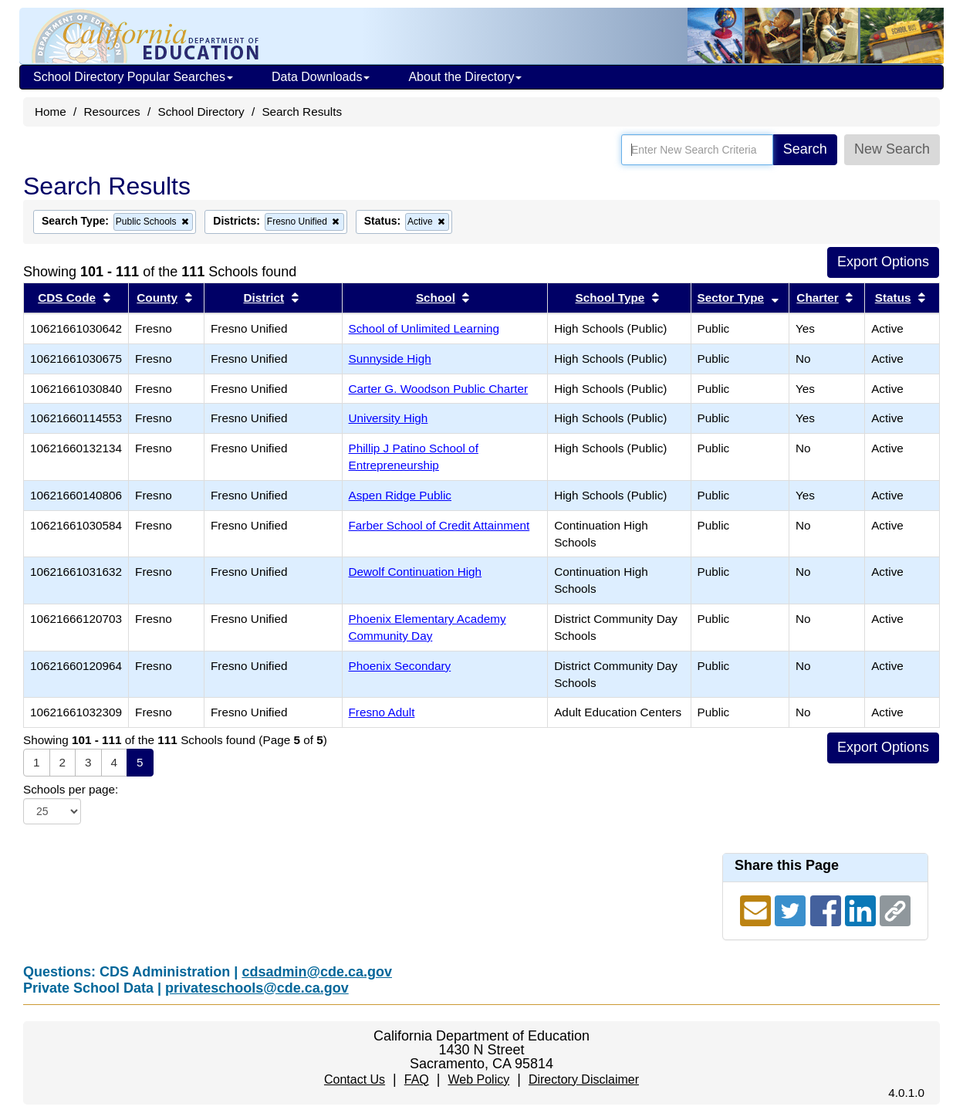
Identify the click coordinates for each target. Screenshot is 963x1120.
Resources (112, 111)
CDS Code (67, 297)
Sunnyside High (390, 358)
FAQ (416, 1079)
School (435, 297)
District (263, 297)
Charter (817, 297)
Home (50, 111)
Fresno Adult (382, 712)
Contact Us (354, 1079)
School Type (610, 297)
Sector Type (731, 297)
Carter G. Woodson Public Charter (439, 388)
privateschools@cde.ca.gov (257, 988)
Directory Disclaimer (584, 1079)
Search (805, 149)
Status (893, 297)
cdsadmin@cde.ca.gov (317, 972)
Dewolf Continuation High (415, 571)
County (157, 297)
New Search (892, 149)
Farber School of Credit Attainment (439, 525)
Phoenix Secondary (400, 665)
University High (388, 418)
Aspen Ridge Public (400, 495)
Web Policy (478, 1079)
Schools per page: (70, 789)
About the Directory (465, 76)
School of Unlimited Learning (424, 328)
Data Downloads (321, 76)
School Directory (200, 111)
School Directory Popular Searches (133, 76)
